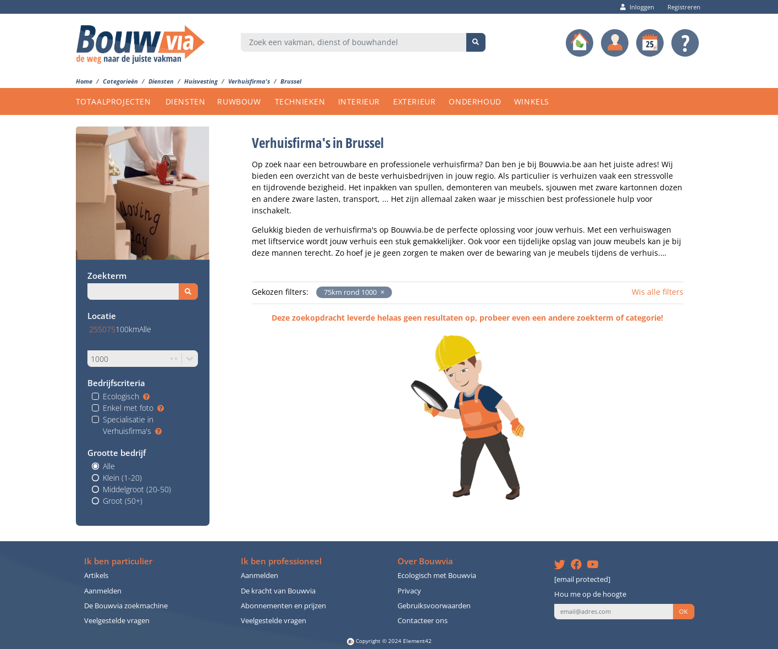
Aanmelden (103, 591)
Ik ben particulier (118, 561)
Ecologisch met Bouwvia (437, 575)
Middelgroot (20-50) (137, 489)
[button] (380, 292)
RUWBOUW (239, 101)
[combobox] (354, 42)
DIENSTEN (185, 101)
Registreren (681, 7)
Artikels (96, 575)
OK (683, 611)
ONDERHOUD (475, 101)
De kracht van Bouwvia (278, 591)
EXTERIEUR (414, 101)
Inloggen (637, 7)
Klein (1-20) (122, 477)
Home (84, 81)
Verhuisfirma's (249, 81)
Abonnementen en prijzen (283, 605)
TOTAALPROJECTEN (113, 101)
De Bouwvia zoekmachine (126, 605)
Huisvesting (201, 81)
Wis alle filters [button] (657, 292)
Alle (109, 466)
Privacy (409, 591)
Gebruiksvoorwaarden (434, 605)
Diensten (161, 81)
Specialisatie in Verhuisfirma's (132, 425)
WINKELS (531, 101)
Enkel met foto (133, 408)
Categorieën (120, 81)
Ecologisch (126, 396)
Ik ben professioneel (281, 561)
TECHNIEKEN (300, 101)
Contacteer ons (423, 620)
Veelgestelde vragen (117, 620)
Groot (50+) (122, 501)
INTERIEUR (359, 101)
